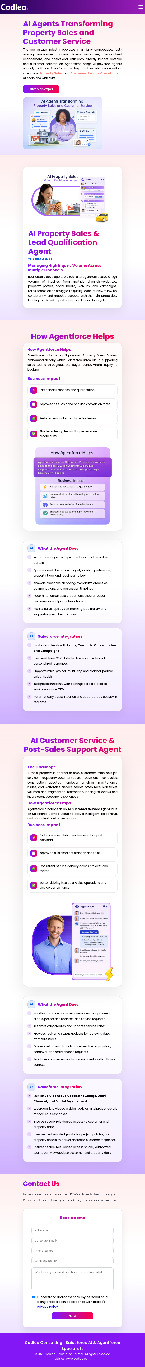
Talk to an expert (41, 89)
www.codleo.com (78, 1358)
